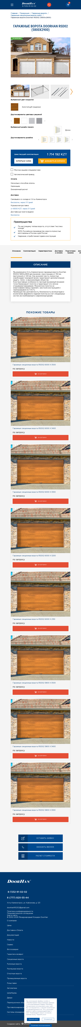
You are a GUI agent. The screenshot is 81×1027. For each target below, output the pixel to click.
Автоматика (12, 988)
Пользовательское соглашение (20, 913)
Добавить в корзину (52, 161)
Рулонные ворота (14, 964)
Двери (9, 997)
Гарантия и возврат (15, 954)
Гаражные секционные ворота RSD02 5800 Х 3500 (34, 682)
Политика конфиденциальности (20, 911)
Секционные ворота (15, 959)
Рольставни (12, 983)
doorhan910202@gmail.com (18, 907)
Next (71, 92)
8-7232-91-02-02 (29, 6)
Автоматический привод (24, 174)
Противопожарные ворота (18, 1007)
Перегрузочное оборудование (19, 1002)
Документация (13, 935)
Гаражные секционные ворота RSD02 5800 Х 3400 (34, 746)
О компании (12, 920)
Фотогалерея (12, 949)
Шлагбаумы (12, 993)
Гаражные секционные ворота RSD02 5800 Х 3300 (34, 810)
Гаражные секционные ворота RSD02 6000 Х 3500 (34, 364)
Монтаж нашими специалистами (27, 170)
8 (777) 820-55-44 (18, 897)
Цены (9, 925)
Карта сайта (12, 915)
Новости (10, 939)
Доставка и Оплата (15, 930)
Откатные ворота (14, 973)
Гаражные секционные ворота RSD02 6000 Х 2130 (34, 619)
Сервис (10, 944)
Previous (12, 92)
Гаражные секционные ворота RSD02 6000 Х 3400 (34, 428)
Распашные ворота (15, 968)
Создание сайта (19, 1024)
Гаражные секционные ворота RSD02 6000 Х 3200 (34, 555)
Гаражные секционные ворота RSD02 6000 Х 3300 (34, 491)
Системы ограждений (16, 1012)
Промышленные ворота (17, 978)
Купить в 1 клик (23, 161)
